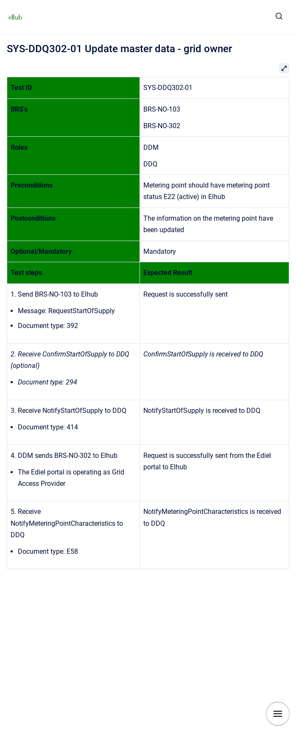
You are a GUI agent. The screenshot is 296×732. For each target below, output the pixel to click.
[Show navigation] (277, 713)
